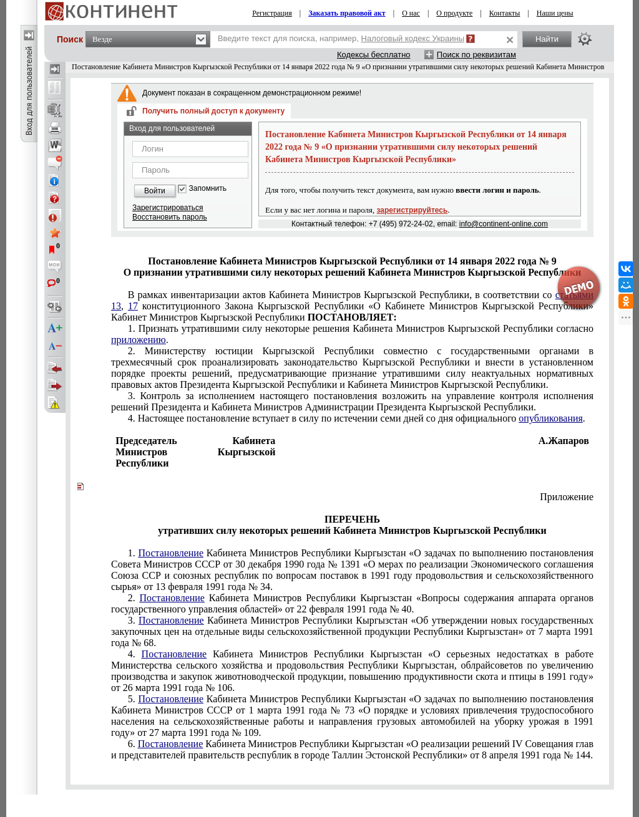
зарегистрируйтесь (412, 210)
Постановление (170, 553)
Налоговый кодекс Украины (413, 38)
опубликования (551, 418)
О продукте (454, 13)
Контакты (504, 13)
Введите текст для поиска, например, (341, 38)
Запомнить (208, 189)
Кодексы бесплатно (374, 54)
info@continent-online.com (503, 224)
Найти (547, 39)
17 (133, 306)
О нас (411, 13)
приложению (138, 339)
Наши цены (555, 13)
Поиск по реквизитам (476, 54)
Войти (154, 190)
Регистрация (272, 13)
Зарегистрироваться (167, 207)
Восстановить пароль (169, 217)
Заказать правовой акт (347, 13)
